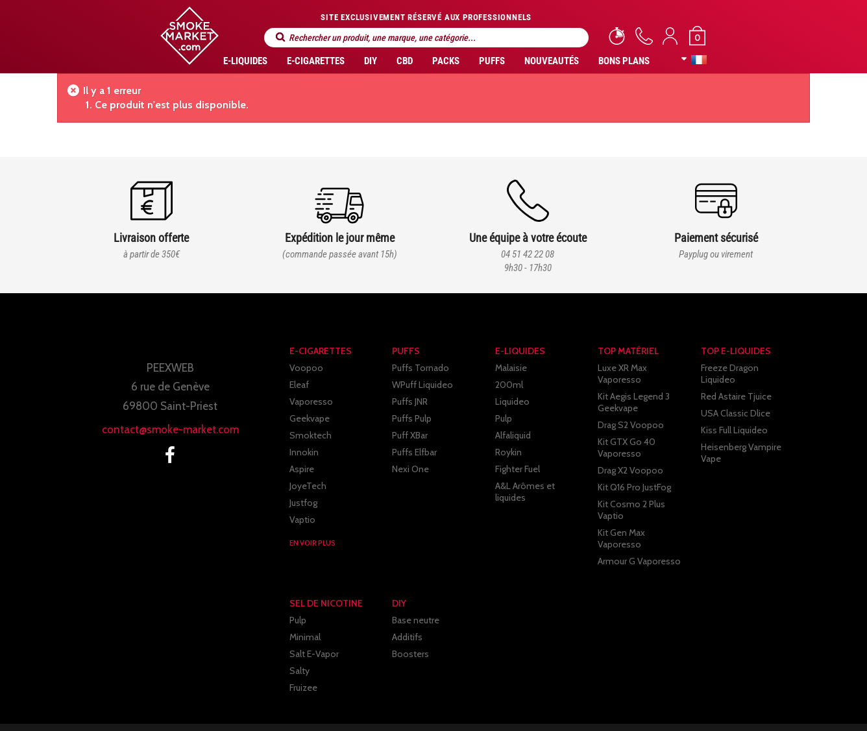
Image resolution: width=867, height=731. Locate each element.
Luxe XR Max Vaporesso (645, 368)
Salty (299, 641)
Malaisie (511, 368)
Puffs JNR (410, 401)
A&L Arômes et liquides (541, 486)
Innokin (304, 452)
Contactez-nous (632, 710)
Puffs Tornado (420, 368)
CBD (405, 61)
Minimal (305, 608)
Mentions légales (238, 710)
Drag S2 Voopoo (631, 413)
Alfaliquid (513, 435)
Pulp (503, 418)
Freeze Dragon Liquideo (748, 368)
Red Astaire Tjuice (736, 384)
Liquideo (512, 401)
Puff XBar (410, 435)
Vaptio (302, 519)
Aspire (301, 469)
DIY (370, 61)
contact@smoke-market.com (170, 429)
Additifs (407, 608)
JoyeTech (307, 486)
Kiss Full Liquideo (734, 418)
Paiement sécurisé (456, 710)
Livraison (370, 710)
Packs (445, 61)
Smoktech (310, 435)
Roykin (508, 452)
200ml (509, 384)
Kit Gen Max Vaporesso (644, 509)
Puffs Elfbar (414, 452)
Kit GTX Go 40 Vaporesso (626, 436)
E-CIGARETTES (316, 61)
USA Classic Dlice (735, 401)
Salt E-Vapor (314, 624)
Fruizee (303, 658)
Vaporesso (311, 401)
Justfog (303, 503)
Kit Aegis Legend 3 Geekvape (634, 390)
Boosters (410, 624)
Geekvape (309, 418)
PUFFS (492, 61)
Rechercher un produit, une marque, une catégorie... (280, 37)
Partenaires (546, 710)
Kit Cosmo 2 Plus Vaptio (645, 492)
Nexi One (410, 469)
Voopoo (306, 368)
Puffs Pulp (412, 418)
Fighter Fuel (517, 469)
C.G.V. (312, 710)
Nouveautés (551, 61)
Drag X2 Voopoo (630, 458)
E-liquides (245, 61)
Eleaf (299, 384)
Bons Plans (624, 61)
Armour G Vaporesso (639, 526)
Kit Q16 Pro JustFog (634, 475)
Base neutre (415, 591)
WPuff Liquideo (422, 384)
